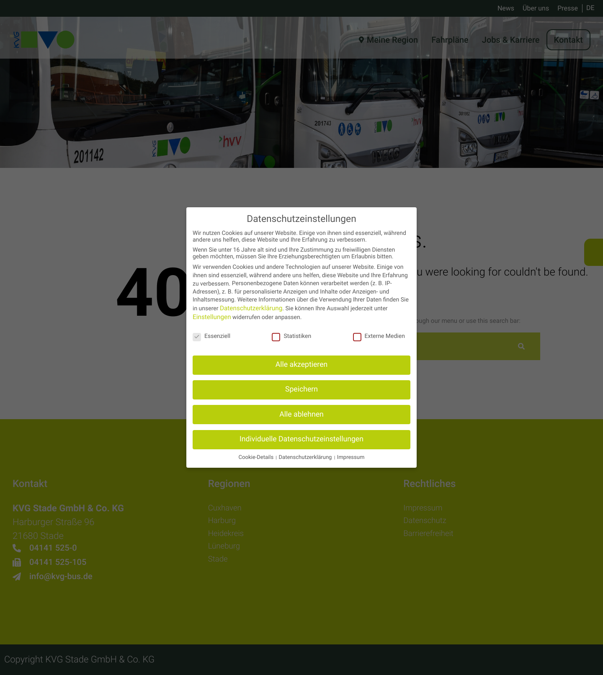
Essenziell (211, 335)
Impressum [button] (342, 456)
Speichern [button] (301, 389)
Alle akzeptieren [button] (301, 365)
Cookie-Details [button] (264, 456)
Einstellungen (210, 317)
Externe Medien (379, 335)
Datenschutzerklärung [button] (305, 456)
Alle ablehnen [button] (302, 414)
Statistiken (291, 335)
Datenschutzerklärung (248, 308)
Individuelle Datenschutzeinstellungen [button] (301, 438)
